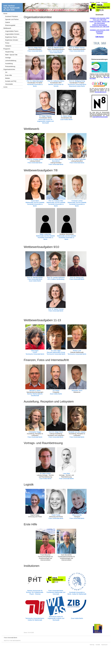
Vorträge (8, 57)
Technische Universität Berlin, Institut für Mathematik (34, 619)
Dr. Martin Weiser (66, 116)
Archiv (5, 87)
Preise (7, 43)
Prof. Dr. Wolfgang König (77, 81)
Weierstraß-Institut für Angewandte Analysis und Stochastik (56, 618)
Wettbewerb (7, 28)
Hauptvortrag (9, 52)
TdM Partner (99, 37)
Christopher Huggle (35, 432)
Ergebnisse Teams (11, 37)
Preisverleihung (10, 66)
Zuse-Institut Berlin (56, 52)
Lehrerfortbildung (10, 60)
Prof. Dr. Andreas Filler (56, 201)
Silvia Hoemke (77, 515)
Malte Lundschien (45, 234)
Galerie (7, 22)
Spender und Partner (12, 19)
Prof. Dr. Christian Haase (35, 159)
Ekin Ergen (35, 350)
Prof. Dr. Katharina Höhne (56, 81)
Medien (7, 78)
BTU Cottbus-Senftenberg (56, 279)
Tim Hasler (55, 390)
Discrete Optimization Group (56, 352)
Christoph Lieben (76, 201)
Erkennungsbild (10, 25)
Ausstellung (9, 63)
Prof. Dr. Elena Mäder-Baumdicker (56, 160)
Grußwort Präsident (11, 16)
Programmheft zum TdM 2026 (99, 26)
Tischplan (100, 33)
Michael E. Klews (34, 390)
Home (5, 13)
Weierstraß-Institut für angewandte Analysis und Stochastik (45, 121)
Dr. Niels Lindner (45, 473)
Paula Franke (56, 515)
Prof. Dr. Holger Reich (35, 47)
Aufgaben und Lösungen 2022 (99, 18)
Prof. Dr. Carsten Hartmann (56, 277)
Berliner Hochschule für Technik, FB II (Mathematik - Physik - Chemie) (35, 592)
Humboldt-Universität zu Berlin (35, 85)
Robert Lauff (77, 350)
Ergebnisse (99, 31)
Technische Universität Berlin (77, 84)
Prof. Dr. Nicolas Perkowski (77, 159)
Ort (6, 72)
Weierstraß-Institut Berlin (77, 86)
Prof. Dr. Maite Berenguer (35, 81)
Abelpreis (8, 46)
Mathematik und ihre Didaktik (35, 202)
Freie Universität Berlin (35, 51)
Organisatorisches (9, 69)
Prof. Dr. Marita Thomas (77, 47)
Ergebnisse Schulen (11, 40)
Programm (6, 49)
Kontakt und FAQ (10, 81)
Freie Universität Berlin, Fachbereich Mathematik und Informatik (56, 592)
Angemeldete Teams (11, 31)
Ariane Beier (35, 201)
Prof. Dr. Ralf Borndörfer (56, 47)
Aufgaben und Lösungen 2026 (99, 30)
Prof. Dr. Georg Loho (77, 277)
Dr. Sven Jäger (56, 350)
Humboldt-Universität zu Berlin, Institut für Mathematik (77, 593)
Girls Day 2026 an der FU (100, 92)
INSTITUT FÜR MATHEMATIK (12, 640)
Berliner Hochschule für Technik (55, 85)
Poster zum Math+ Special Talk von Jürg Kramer (100, 22)
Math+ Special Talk (11, 55)
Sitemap (92, 2)
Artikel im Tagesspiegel (99, 25)
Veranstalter (9, 84)
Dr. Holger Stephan (45, 116)
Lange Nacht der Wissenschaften (100, 116)
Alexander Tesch (77, 390)
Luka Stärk (66, 473)
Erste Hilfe (8, 75)
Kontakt (98, 2)
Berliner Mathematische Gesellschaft (35, 394)
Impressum (104, 2)
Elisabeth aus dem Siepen (77, 432)
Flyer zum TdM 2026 (99, 20)
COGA (35, 352)
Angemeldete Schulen (12, 34)
